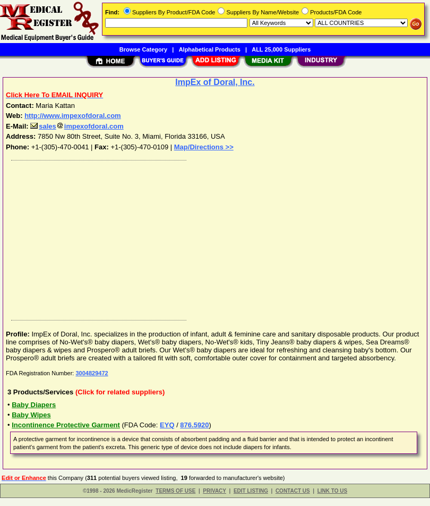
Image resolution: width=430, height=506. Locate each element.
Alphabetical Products (209, 49)
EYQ (167, 425)
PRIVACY (214, 491)
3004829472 (91, 373)
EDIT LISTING (251, 491)
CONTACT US (293, 491)
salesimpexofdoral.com (77, 126)
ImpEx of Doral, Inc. (214, 82)
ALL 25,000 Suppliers (281, 49)
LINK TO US (332, 491)
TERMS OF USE (175, 491)
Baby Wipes (31, 415)
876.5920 (194, 425)
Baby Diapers (34, 405)
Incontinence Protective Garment (66, 425)
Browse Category (143, 49)
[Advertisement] (213, 237)
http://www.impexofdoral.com (72, 116)
